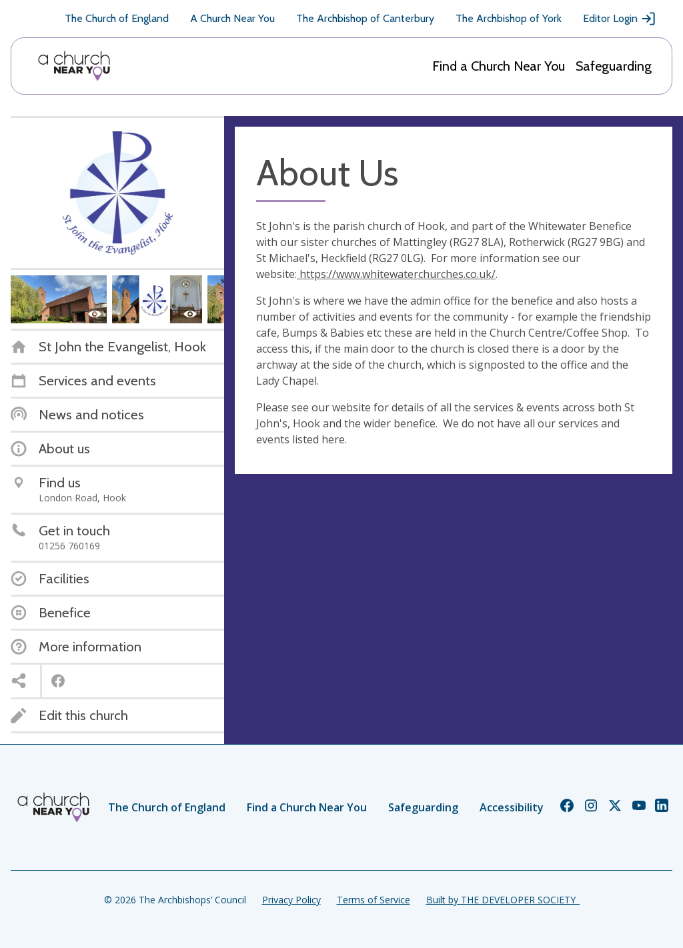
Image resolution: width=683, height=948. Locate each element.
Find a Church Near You (498, 66)
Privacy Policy (291, 899)
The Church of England (117, 18)
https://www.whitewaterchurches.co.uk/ (396, 274)
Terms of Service (373, 899)
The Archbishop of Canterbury (365, 18)
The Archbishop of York (509, 18)
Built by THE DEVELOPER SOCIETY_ (503, 899)
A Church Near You (232, 18)
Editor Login (619, 19)
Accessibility (512, 807)
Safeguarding (614, 66)
